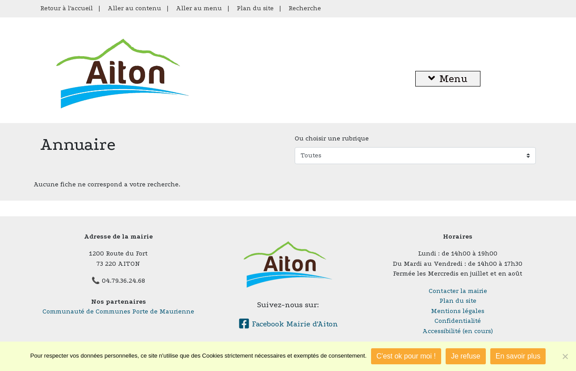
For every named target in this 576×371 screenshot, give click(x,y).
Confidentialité (457, 321)
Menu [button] (447, 79)
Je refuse (465, 356)
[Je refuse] (564, 356)
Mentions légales (457, 311)
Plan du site (255, 8)
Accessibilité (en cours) (457, 331)
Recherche (304, 8)
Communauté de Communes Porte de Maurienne (118, 311)
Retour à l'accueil (66, 8)
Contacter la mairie (458, 291)
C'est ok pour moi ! (406, 356)
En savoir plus (518, 356)
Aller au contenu (134, 8)
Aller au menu (199, 8)
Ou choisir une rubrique (332, 138)
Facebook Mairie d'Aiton (288, 324)
